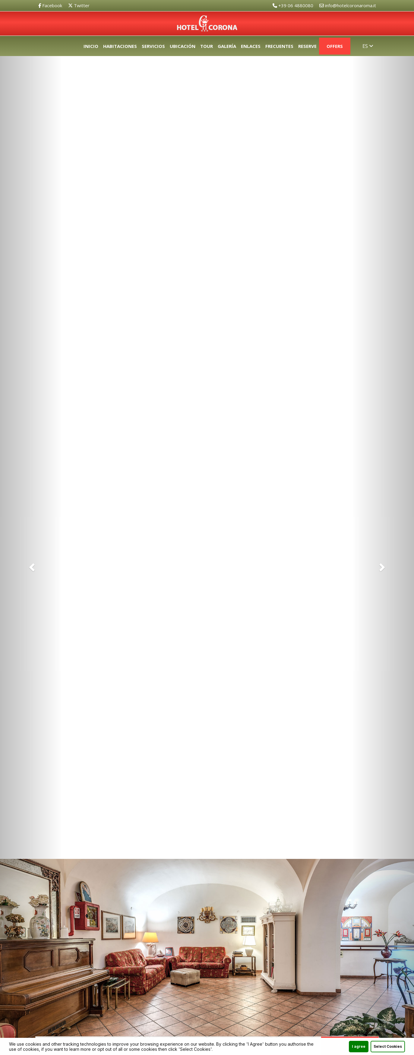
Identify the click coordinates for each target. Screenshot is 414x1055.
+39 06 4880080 (293, 5)
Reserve (307, 46)
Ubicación (182, 46)
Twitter (79, 5)
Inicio (91, 46)
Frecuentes (279, 46)
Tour (206, 46)
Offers (335, 46)
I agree (358, 1047)
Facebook (50, 5)
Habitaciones (120, 46)
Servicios (153, 46)
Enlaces (251, 46)
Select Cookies (388, 1047)
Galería (227, 46)
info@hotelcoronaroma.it (347, 5)
